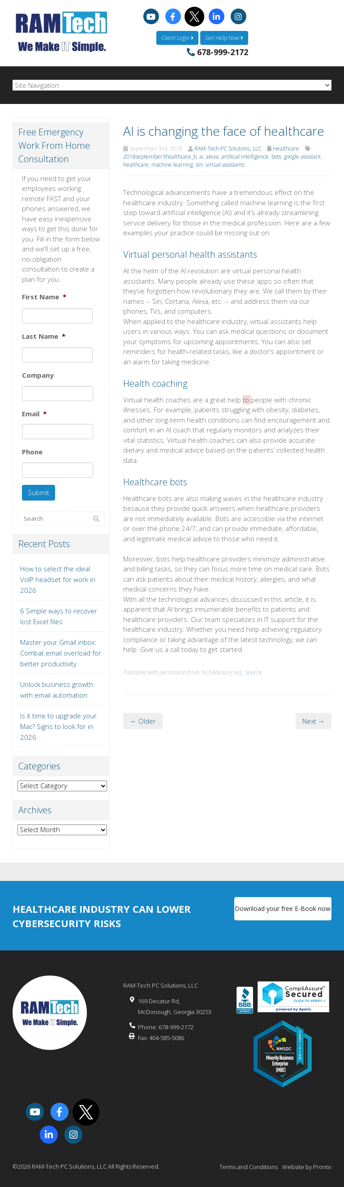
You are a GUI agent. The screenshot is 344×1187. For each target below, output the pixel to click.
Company (38, 375)
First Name (44, 297)
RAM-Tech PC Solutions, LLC (228, 148)
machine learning (172, 164)
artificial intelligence (245, 156)
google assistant (302, 156)
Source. (254, 672)
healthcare (136, 164)
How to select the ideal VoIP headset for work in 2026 (57, 579)
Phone (32, 452)
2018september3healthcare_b (160, 156)
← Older (143, 721)
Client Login (177, 38)
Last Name (43, 336)
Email (34, 414)
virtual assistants (225, 164)
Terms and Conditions (248, 1167)
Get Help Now (224, 38)
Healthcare (286, 148)
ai (201, 156)
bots (276, 156)
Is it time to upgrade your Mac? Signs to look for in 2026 (58, 726)
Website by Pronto (306, 1167)
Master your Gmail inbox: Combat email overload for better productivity (60, 653)
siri (199, 164)
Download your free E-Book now (283, 908)
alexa (212, 156)
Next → (313, 721)
